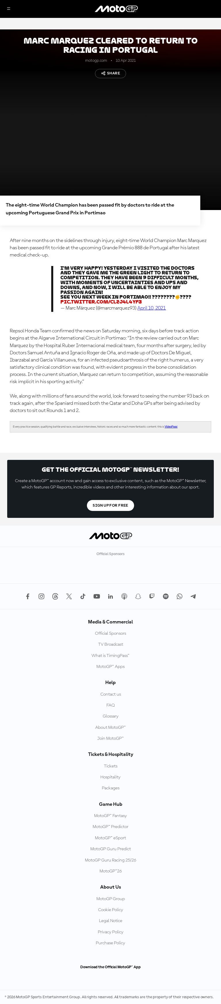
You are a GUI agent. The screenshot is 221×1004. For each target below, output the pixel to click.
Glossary (111, 716)
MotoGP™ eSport (110, 838)
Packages (110, 788)
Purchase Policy (110, 943)
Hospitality (110, 777)
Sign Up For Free (110, 505)
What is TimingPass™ (110, 655)
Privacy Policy (110, 932)
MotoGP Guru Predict (110, 849)
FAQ (110, 705)
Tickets (110, 766)
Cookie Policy (110, 910)
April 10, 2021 (151, 308)
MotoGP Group (110, 899)
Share (110, 73)
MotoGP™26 (111, 871)
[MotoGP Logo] (116, 8)
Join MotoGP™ (110, 738)
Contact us (110, 694)
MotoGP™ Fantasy (110, 816)
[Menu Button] (8, 9)
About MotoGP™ (110, 727)
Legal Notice (110, 921)
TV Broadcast (110, 644)
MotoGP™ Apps (110, 666)
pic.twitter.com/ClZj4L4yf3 (101, 302)
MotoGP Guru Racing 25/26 (110, 860)
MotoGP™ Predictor (110, 827)
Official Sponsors (110, 633)
